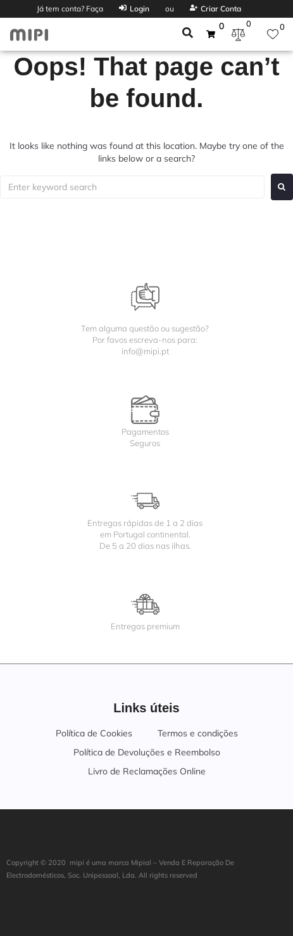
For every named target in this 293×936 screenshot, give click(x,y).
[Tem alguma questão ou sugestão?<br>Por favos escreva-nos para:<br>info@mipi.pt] (145, 297)
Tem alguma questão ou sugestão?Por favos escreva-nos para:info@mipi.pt (145, 339)
